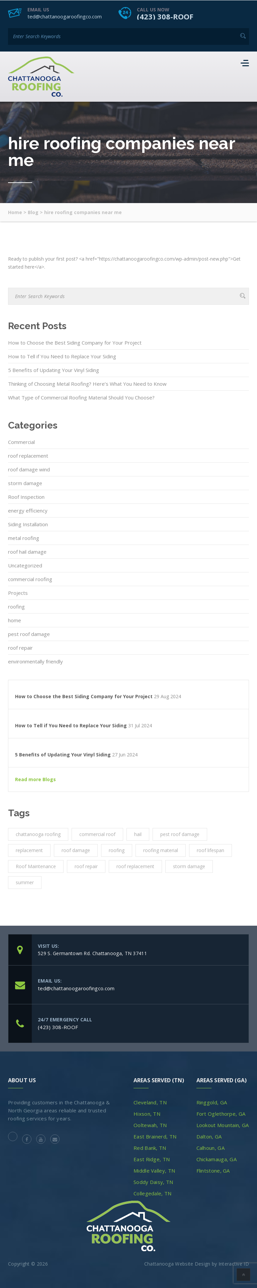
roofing (16, 606)
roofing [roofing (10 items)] (116, 850)
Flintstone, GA (213, 1170)
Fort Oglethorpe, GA (221, 1113)
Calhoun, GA (210, 1147)
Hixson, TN (147, 1113)
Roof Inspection (26, 496)
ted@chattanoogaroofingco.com (64, 16)
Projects (18, 592)
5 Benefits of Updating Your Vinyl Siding (53, 369)
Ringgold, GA (211, 1102)
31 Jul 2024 (140, 725)
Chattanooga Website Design (177, 1263)
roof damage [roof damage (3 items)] (76, 850)
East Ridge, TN (152, 1159)
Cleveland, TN (150, 1102)
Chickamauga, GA (216, 1159)
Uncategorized (25, 565)
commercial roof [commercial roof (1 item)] (97, 834)
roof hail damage (27, 551)
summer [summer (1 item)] (25, 882)
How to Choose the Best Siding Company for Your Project (75, 342)
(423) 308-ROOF (165, 16)
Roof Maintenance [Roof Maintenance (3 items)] (36, 866)
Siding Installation (28, 524)
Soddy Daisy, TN (153, 1181)
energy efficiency (28, 510)
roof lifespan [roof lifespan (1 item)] (210, 850)
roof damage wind (29, 469)
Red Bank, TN (150, 1147)
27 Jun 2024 (125, 754)
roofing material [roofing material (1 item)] (160, 850)
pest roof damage (29, 633)
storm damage (25, 482)
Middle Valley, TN (154, 1170)
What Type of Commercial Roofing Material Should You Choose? (81, 397)
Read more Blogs (35, 779)
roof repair (20, 647)
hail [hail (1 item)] (138, 834)
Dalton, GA (209, 1136)
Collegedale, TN (153, 1193)
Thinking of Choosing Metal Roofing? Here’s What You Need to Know (87, 383)
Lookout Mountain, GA (222, 1124)
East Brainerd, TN (155, 1136)
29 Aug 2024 (167, 696)
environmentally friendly (35, 661)
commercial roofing (30, 578)
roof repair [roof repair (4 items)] (86, 866)
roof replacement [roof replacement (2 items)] (135, 866)
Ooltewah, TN (150, 1124)
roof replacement (28, 455)
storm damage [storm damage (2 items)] (189, 866)
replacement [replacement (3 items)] (29, 850)
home (14, 620)
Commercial (21, 441)
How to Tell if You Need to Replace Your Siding (62, 356)
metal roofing (23, 537)
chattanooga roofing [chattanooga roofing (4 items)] (38, 834)
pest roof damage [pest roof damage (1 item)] (179, 834)
